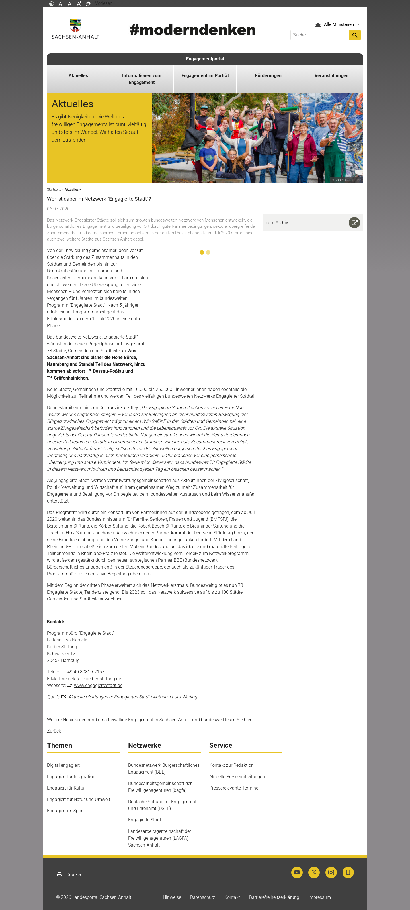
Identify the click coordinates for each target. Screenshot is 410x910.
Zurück (54, 731)
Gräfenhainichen (71, 378)
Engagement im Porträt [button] (205, 75)
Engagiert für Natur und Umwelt (78, 799)
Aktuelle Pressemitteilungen (237, 776)
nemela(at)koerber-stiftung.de (91, 678)
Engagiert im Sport (65, 810)
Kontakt (232, 897)
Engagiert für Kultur (66, 788)
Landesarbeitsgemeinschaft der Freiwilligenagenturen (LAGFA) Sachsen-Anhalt (159, 838)
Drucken (69, 874)
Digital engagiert (63, 765)
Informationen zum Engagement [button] (141, 79)
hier (247, 719)
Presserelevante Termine (233, 788)
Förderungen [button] (268, 75)
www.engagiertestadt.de (98, 685)
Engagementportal (205, 59)
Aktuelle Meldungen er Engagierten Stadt (108, 697)
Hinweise (172, 897)
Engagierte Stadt (144, 820)
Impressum (319, 897)
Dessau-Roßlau (108, 371)
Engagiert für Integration (71, 776)
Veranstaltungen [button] (331, 75)
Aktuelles (78, 75)
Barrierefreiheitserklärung (274, 897)
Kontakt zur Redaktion (231, 765)
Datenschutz (202, 897)
